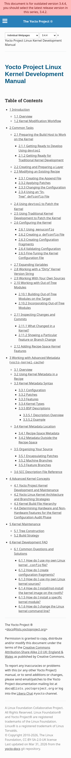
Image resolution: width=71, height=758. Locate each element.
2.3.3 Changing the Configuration (42, 187)
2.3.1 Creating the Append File (40, 178)
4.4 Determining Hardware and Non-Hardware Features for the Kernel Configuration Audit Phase (40, 512)
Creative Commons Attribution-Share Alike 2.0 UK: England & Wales (34, 652)
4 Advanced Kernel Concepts (29, 479)
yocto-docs (12, 749)
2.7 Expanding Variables (31, 265)
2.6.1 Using (36, 229)
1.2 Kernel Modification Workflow (37, 121)
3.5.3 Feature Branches (35, 465)
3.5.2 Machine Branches (35, 460)
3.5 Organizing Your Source (33, 449)
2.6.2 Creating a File (41, 234)
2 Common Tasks (21, 128)
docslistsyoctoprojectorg (26, 629)
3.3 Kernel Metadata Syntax (33, 383)
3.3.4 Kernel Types (31, 404)
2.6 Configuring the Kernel (32, 222)
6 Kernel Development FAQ (28, 542)
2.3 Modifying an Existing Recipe (37, 171)
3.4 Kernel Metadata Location (35, 426)
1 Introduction (19, 110)
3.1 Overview (23, 370)
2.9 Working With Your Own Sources (39, 278)
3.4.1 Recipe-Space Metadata (39, 433)
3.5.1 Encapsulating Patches (38, 456)
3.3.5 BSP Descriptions (34, 408)
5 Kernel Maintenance (25, 524)
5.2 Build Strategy (26, 535)
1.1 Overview (23, 116)
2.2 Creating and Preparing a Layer (38, 167)
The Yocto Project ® (38, 21)
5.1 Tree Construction (29, 531)
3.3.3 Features (28, 399)
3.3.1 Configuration (32, 390)
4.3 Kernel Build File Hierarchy (35, 504)
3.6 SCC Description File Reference (38, 472)
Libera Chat (25, 693)
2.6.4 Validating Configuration (40, 249)
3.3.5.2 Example (34, 420)
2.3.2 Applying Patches (35, 183)
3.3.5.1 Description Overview (43, 415)
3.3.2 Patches (28, 395)
